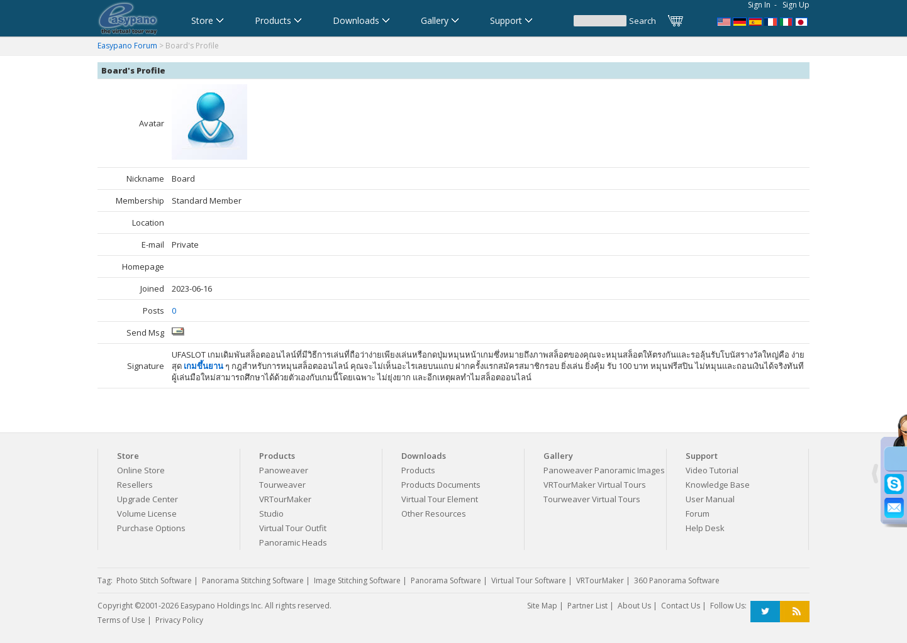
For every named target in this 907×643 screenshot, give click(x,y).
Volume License (147, 513)
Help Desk (705, 528)
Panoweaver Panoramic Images (604, 470)
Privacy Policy (179, 620)
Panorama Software (446, 580)
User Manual (710, 499)
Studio (271, 513)
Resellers (135, 484)
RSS (795, 612)
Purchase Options (151, 528)
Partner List (587, 605)
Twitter (765, 612)
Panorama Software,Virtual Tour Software (724, 21)
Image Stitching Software (357, 580)
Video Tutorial (712, 470)
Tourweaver (282, 484)
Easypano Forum (127, 45)
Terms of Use (121, 620)
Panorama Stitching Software (253, 580)
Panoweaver (283, 470)
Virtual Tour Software (528, 580)
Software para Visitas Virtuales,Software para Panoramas (755, 21)
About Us (634, 605)
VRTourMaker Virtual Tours (594, 484)
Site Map (542, 605)
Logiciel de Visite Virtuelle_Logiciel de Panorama (771, 21)
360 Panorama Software (677, 580)
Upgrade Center (147, 499)
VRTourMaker (285, 499)
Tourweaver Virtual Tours (591, 499)
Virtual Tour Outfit (292, 528)
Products (418, 470)
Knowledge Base (718, 484)
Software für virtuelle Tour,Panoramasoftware (740, 21)
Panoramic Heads (293, 542)
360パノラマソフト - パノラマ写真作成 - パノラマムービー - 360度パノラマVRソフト (803, 21)
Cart (676, 20)
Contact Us (680, 605)
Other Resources (433, 513)
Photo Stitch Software (154, 580)
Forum (697, 513)
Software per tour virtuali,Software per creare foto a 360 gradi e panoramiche (787, 21)
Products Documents (441, 484)
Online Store (141, 470)
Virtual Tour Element (439, 499)
